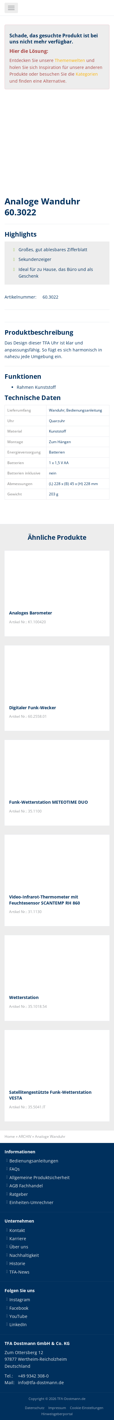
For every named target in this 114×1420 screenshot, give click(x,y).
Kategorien (87, 74)
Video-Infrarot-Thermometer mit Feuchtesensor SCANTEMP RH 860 (44, 900)
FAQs (14, 1169)
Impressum (57, 1408)
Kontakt (17, 1230)
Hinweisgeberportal (57, 1414)
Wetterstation (24, 997)
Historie (17, 1263)
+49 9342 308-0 (33, 1376)
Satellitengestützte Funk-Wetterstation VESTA (50, 1095)
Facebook (18, 1308)
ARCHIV (25, 1136)
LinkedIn (18, 1324)
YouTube (18, 1316)
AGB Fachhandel (26, 1186)
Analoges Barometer (30, 613)
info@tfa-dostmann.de (41, 1382)
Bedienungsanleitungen (33, 1161)
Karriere (17, 1238)
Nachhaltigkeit (24, 1255)
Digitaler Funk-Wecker (32, 707)
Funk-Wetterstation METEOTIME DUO (48, 802)
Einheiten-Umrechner (31, 1202)
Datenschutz (34, 1408)
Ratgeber (18, 1194)
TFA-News (19, 1272)
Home (10, 1136)
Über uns (18, 1247)
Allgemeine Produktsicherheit (39, 1177)
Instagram (19, 1299)
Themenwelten (70, 60)
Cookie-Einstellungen (86, 1408)
